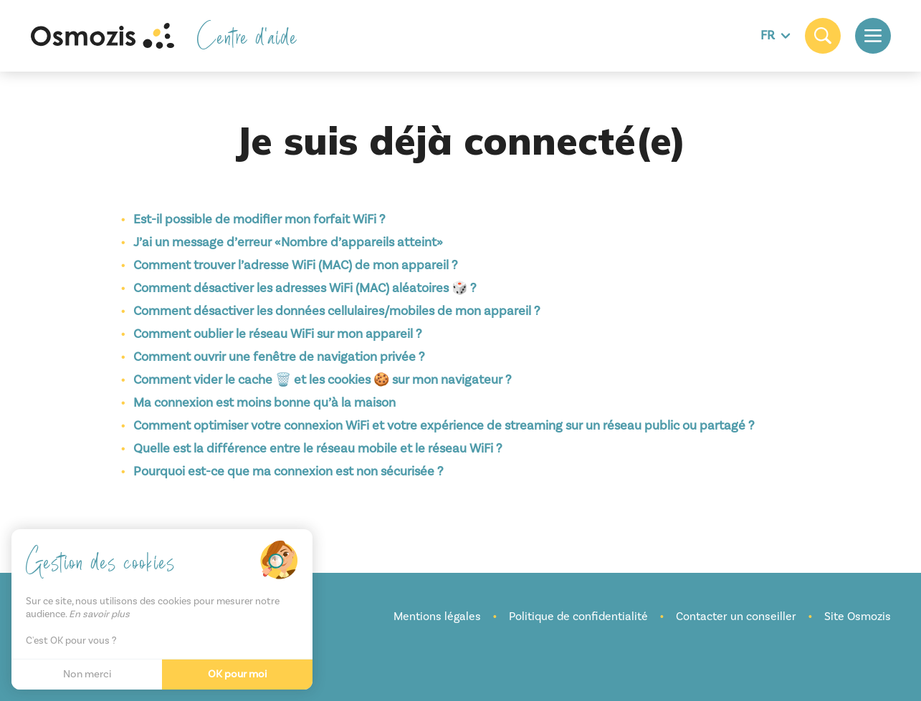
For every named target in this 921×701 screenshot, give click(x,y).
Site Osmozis (857, 616)
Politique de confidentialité (578, 616)
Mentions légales (437, 616)
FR (775, 35)
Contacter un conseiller (736, 616)
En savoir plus (99, 614)
